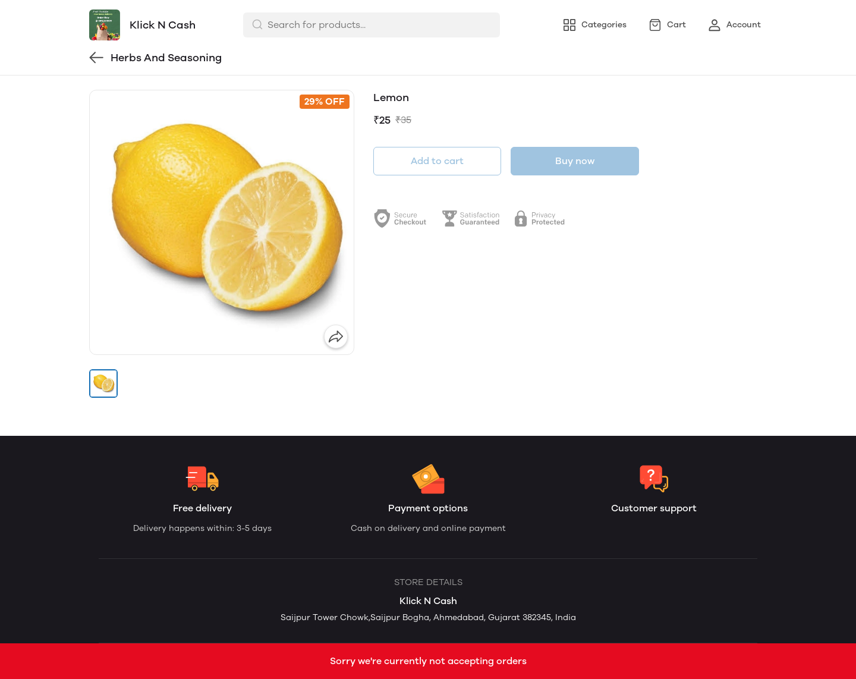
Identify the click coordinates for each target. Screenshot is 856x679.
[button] (103, 383)
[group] (222, 222)
